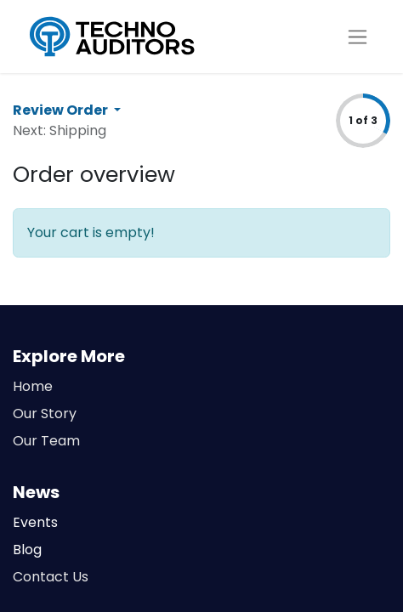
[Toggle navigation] (357, 37)
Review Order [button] (62, 110)
